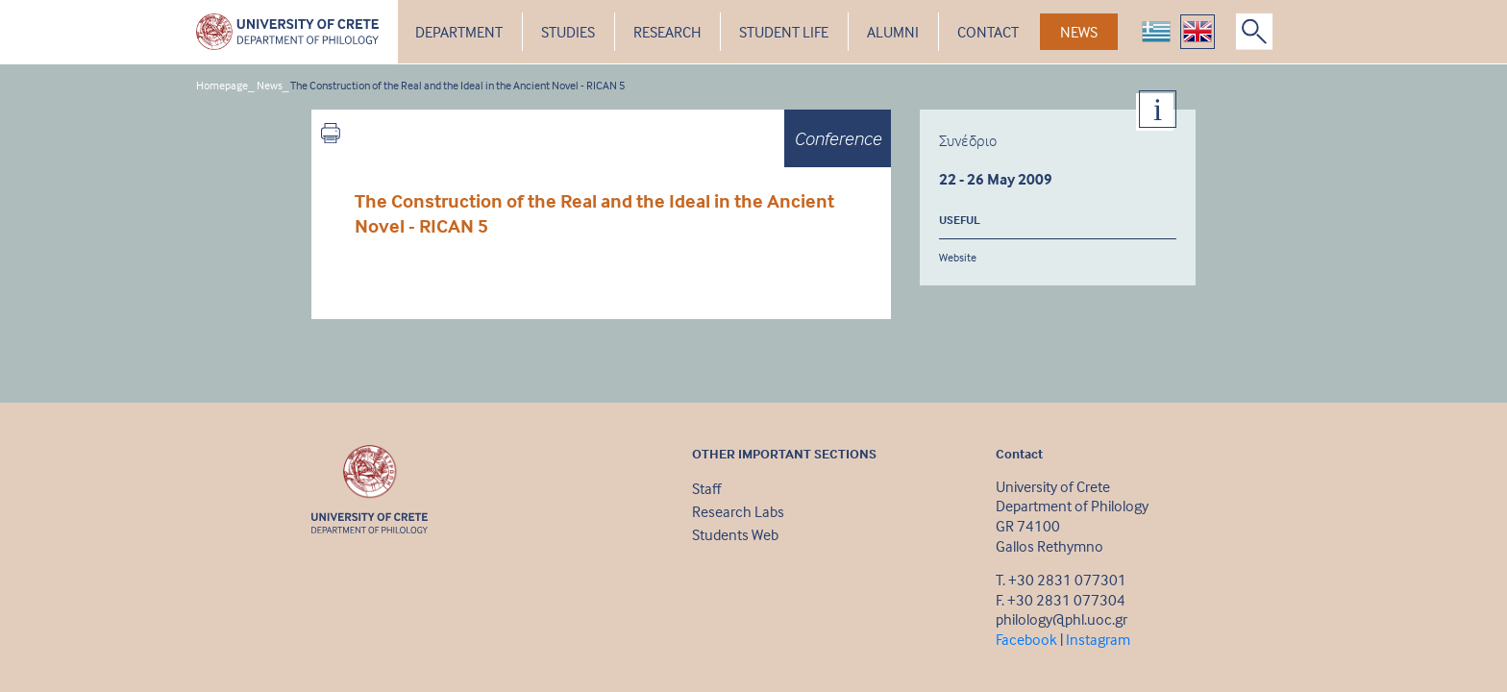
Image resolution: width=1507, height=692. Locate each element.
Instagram (1098, 639)
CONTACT (988, 31)
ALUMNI (893, 31)
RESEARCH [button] (667, 31)
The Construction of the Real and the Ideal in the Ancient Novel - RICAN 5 (457, 85)
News (270, 85)
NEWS (1079, 31)
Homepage (222, 85)
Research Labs (738, 511)
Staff (706, 488)
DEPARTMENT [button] (459, 31)
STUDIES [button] (568, 31)
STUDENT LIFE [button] (783, 31)
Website (957, 257)
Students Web (735, 534)
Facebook (1026, 639)
